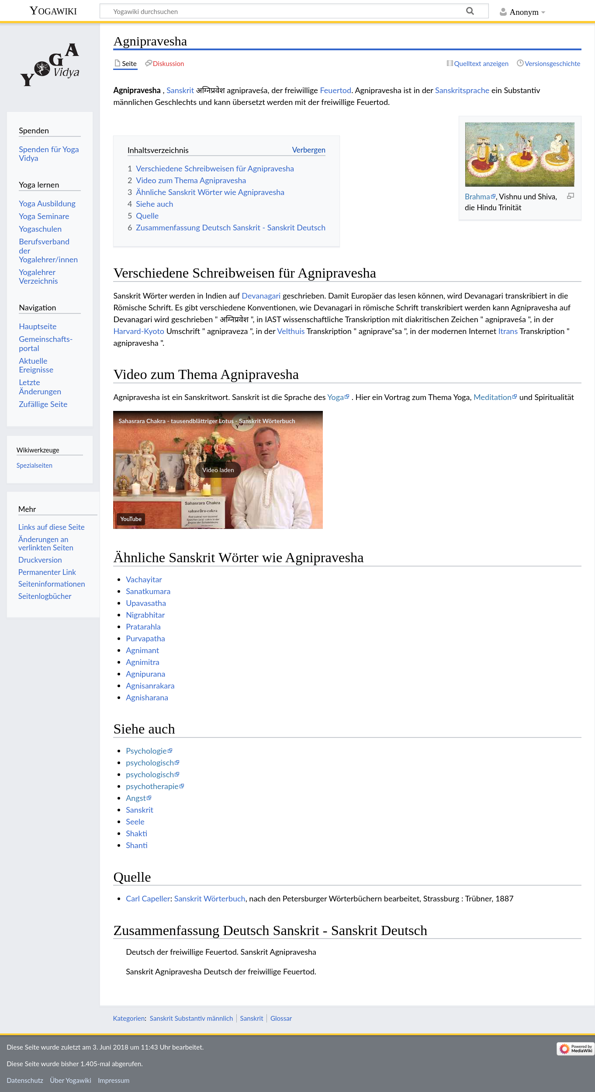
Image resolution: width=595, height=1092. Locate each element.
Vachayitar (144, 579)
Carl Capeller (148, 898)
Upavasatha (146, 603)
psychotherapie (152, 786)
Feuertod (335, 90)
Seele (135, 821)
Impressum (114, 1080)
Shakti (136, 833)
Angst (136, 798)
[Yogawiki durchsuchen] (294, 11)
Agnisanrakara (150, 685)
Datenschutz (25, 1080)
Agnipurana (145, 673)
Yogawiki (53, 10)
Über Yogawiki (70, 1080)
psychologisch (150, 762)
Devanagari (261, 295)
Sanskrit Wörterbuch (210, 898)
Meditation (493, 397)
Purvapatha (145, 638)
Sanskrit (180, 90)
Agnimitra (142, 662)
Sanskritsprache (462, 90)
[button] (218, 470)
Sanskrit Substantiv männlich (191, 1018)
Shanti (137, 845)
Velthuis (290, 331)
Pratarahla (143, 626)
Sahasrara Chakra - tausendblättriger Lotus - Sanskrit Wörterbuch (206, 420)
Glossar (281, 1018)
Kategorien (129, 1018)
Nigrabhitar (145, 614)
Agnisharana (147, 697)
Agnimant (142, 650)
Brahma (477, 196)
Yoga (335, 397)
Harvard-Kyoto (138, 331)
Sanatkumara (148, 591)
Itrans (508, 331)
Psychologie (146, 750)
